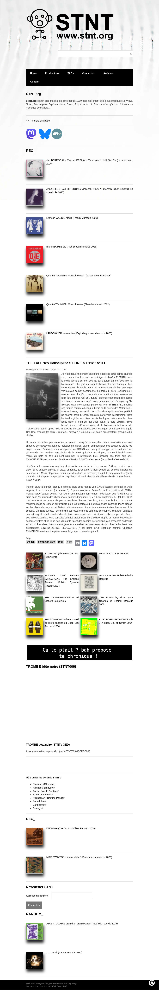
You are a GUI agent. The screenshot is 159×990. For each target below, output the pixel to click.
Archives (108, 75)
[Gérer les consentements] (152, 983)
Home (33, 73)
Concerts (88, 73)
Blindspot (50, 787)
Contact (34, 81)
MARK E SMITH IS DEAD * (113, 553)
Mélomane (49, 784)
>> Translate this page (38, 120)
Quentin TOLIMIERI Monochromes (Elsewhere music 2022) (77, 304)
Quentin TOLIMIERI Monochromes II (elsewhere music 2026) (78, 275)
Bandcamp (40, 804)
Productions (52, 73)
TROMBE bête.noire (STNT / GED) (48, 744)
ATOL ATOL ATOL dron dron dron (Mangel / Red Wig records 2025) (82, 923)
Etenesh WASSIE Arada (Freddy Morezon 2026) (72, 218)
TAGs (71, 75)
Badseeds (47, 794)
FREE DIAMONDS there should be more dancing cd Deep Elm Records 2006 (62, 623)
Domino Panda (56, 798)
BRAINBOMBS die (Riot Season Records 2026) (71, 246)
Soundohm (40, 801)
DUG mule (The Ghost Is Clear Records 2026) (70, 828)
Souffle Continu (50, 791)
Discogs (38, 808)
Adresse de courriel (37, 895)
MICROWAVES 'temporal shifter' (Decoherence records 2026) (79, 857)
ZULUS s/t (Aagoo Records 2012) (64, 952)
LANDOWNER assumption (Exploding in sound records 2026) (79, 333)
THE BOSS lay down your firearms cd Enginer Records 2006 (116, 601)
